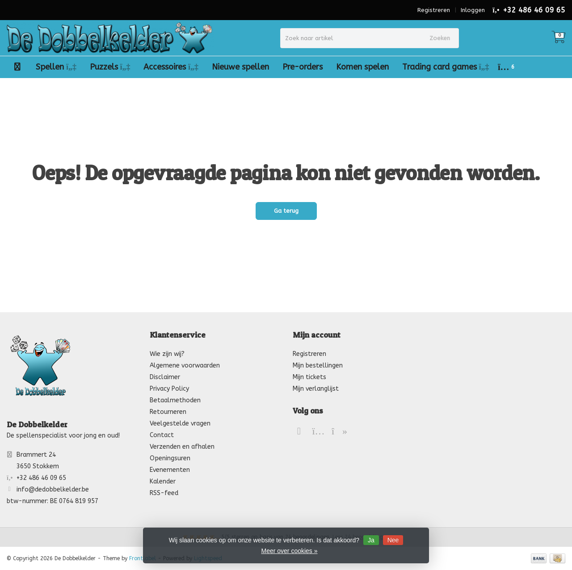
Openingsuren (170, 458)
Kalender (163, 481)
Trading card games (445, 67)
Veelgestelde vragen (180, 423)
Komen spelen (362, 67)
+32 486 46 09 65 (534, 10)
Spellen (56, 67)
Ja (371, 540)
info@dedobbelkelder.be (53, 489)
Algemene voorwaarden (185, 365)
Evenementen (170, 470)
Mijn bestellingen (318, 365)
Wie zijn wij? (167, 354)
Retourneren (168, 412)
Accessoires (170, 67)
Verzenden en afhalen (182, 446)
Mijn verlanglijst (316, 388)
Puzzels (110, 67)
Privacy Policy (169, 388)
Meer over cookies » (289, 550)
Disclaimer (165, 377)
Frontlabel (142, 558)
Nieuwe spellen (240, 67)
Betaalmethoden (175, 400)
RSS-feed (164, 493)
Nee (393, 540)
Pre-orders (302, 67)
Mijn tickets (309, 377)
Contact (162, 435)
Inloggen (473, 10)
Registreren (433, 10)
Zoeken (439, 38)
